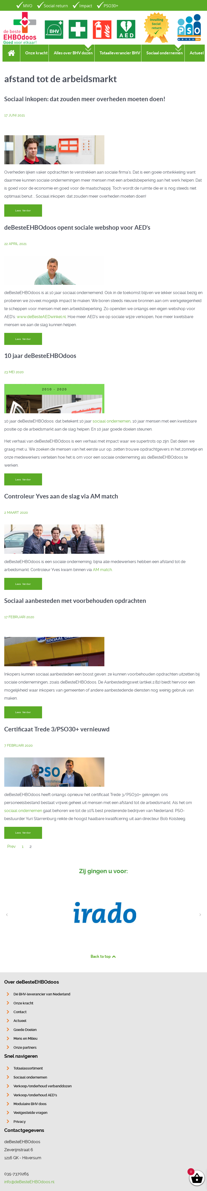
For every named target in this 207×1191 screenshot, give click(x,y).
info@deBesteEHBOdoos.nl (29, 1181)
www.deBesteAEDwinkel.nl (41, 316)
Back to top (104, 956)
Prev (11, 846)
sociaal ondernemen (111, 421)
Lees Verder (23, 210)
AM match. (103, 569)
